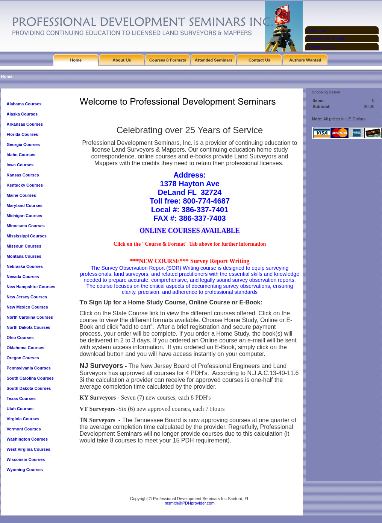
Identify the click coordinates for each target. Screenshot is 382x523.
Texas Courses (21, 398)
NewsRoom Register (328, 38)
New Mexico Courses (27, 307)
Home (7, 76)
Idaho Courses (21, 154)
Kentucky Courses (25, 185)
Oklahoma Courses (25, 347)
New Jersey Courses (27, 297)
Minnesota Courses (26, 225)
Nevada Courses (23, 276)
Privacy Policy (322, 47)
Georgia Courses (23, 144)
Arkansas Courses (25, 124)
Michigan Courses (24, 215)
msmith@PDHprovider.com (190, 503)
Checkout (317, 30)
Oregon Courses (23, 358)
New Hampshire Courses (31, 286)
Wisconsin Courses (26, 459)
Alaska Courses (23, 114)
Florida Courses (22, 134)
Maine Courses (21, 195)
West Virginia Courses (28, 449)
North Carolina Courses (30, 317)
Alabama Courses (24, 104)
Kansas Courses (23, 175)
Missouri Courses (24, 246)
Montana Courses (24, 256)
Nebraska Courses (25, 266)
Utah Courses (20, 408)
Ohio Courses (20, 337)
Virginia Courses (24, 419)
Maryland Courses (24, 205)
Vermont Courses (24, 429)
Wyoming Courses (25, 469)
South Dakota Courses (29, 388)
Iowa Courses (20, 165)
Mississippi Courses (27, 236)
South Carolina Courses (30, 378)
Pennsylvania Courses (29, 368)
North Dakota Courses (28, 327)
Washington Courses (27, 439)
